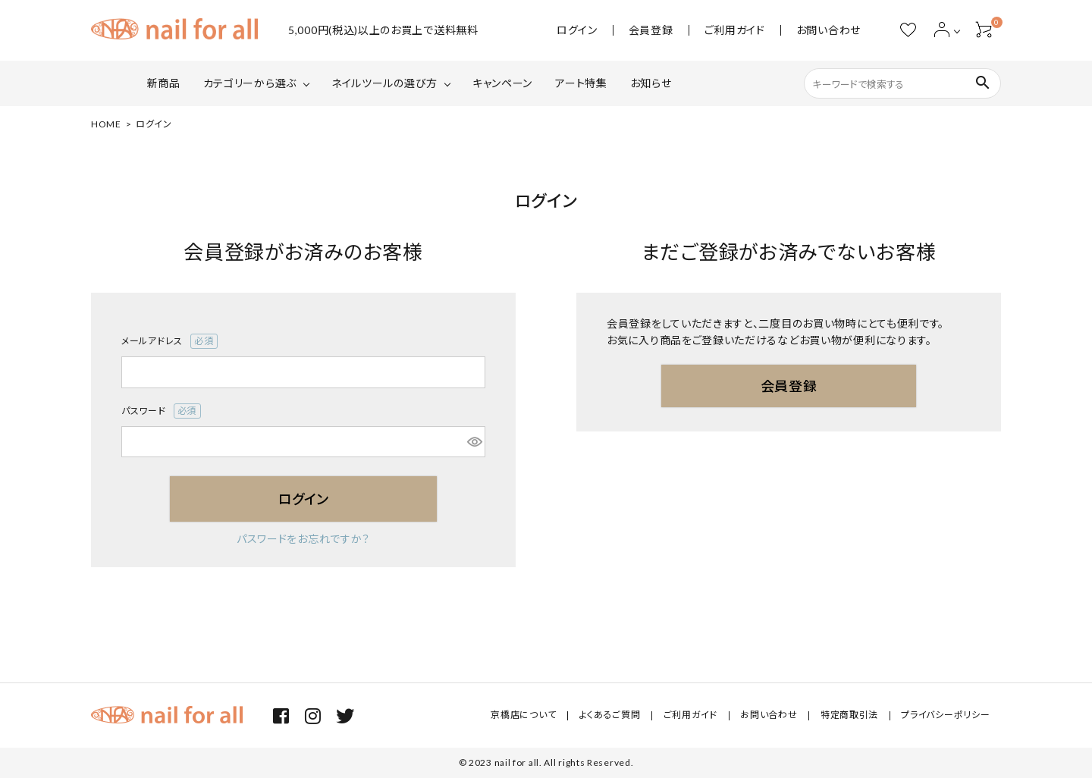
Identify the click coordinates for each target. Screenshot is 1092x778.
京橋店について (529, 715)
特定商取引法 (851, 715)
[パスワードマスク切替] (474, 442)
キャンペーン (502, 83)
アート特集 (581, 83)
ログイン (577, 30)
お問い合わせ (828, 30)
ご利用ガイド (734, 30)
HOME (106, 124)
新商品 (163, 83)
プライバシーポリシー (946, 715)
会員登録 (651, 30)
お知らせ (651, 83)
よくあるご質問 (614, 715)
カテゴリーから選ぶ (250, 83)
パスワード (161, 411)
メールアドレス (169, 341)
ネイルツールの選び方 (384, 83)
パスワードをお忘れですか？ (303, 538)
